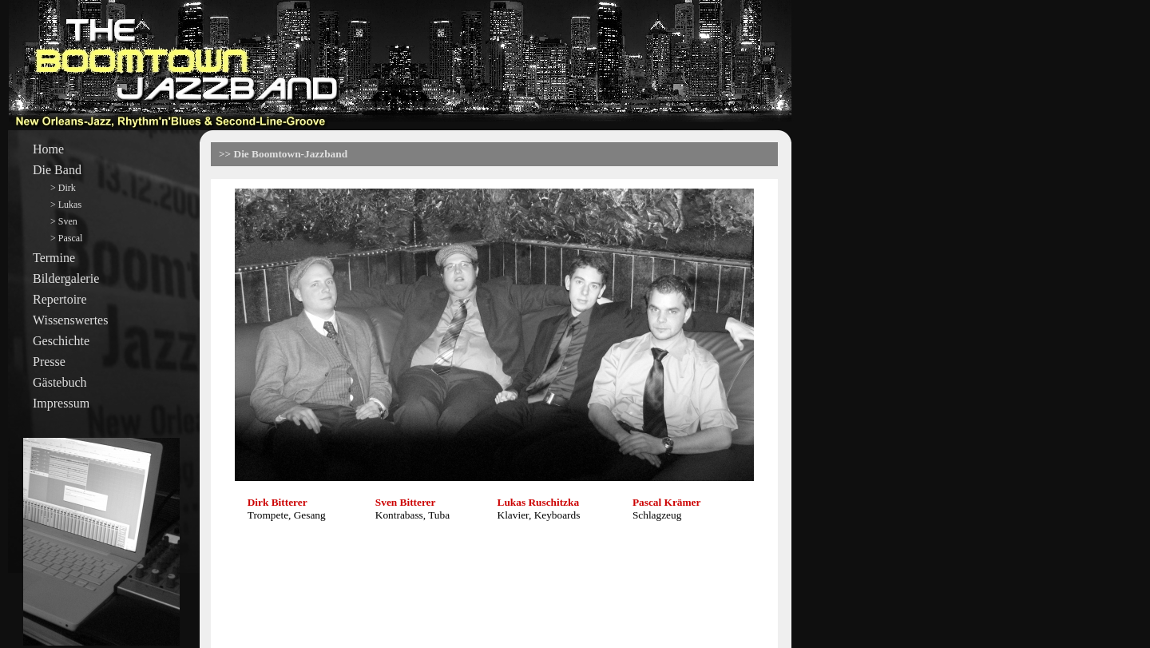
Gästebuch (60, 382)
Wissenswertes (70, 320)
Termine (54, 257)
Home (48, 149)
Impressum (61, 403)
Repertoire (60, 299)
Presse (49, 361)
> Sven (63, 221)
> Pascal (66, 238)
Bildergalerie (66, 278)
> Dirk (63, 187)
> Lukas (65, 204)
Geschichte (61, 341)
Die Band (57, 170)
